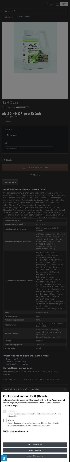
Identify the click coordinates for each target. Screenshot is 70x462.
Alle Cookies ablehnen (35, 445)
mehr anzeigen (11, 405)
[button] (4, 458)
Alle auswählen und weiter (35, 456)
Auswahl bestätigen (35, 450)
